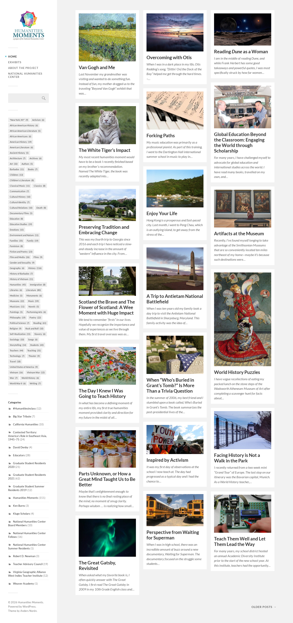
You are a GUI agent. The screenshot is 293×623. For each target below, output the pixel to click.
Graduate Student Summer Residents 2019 (26, 488)
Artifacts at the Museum (239, 233)
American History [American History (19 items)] (21, 142)
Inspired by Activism (167, 460)
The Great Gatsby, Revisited (97, 565)
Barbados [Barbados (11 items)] (17, 169)
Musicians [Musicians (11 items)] (17, 306)
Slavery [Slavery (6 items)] (39, 334)
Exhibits (14, 62)
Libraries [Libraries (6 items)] (16, 290)
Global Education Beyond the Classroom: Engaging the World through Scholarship (240, 143)
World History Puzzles (237, 372)
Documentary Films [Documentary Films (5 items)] (21, 213)
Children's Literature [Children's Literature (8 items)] (22, 180)
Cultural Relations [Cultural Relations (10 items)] (21, 207)
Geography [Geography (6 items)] (17, 268)
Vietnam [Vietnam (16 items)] (16, 372)
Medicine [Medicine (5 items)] (16, 295)
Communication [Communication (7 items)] (19, 191)
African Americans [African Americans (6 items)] (20, 136)
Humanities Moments (25, 497)
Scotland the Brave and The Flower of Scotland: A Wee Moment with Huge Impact (107, 307)
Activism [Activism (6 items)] (38, 120)
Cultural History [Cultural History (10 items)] (20, 196)
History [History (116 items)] (35, 268)
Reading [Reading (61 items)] (39, 323)
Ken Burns (19, 505)
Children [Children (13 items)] (16, 174)
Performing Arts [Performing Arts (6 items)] (36, 312)
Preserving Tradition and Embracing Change (104, 229)
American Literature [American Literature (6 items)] (21, 147)
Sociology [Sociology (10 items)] (17, 339)
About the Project (23, 68)
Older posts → (263, 607)
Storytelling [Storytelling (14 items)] (18, 345)
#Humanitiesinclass (24, 408)
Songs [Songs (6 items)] (32, 339)
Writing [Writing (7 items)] (35, 383)
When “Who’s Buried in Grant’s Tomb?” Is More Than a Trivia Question (170, 385)
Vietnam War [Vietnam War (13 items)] (36, 372)
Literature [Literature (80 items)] (33, 290)
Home (12, 56)
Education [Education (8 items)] (16, 218)
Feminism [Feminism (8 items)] (16, 246)
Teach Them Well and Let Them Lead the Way (240, 541)
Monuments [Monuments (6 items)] (34, 295)
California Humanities (25, 424)
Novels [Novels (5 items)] (33, 306)
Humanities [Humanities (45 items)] (18, 284)
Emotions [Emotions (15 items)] (17, 229)
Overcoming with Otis (169, 57)
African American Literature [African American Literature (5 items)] (25, 131)
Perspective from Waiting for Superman (172, 534)
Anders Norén (28, 610)
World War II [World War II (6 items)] (18, 383)
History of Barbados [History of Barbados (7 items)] (21, 273)
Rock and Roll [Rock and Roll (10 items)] (34, 328)
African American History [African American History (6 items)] (24, 125)
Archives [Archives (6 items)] (36, 158)
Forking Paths (160, 135)
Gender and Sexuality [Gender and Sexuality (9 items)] (22, 262)
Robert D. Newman (24, 556)
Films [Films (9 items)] (38, 257)
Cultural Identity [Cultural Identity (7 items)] (20, 202)
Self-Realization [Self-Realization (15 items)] (20, 334)
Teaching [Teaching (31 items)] (34, 350)
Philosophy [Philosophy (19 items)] (17, 317)
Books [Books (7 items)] (32, 169)
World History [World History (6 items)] (30, 378)
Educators (19, 455)
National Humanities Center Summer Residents (27, 546)
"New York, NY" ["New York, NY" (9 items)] (19, 120)
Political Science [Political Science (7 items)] (19, 323)
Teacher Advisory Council (28, 564)
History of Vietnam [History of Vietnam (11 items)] (21, 279)
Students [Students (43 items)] (37, 345)
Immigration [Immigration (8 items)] (37, 284)
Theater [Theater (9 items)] (34, 356)
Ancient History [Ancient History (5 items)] (19, 152)
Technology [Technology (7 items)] (17, 356)
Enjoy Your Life (161, 213)
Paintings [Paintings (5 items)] (16, 312)
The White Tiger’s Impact (104, 150)
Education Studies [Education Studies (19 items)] (21, 224)
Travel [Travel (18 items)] (15, 361)
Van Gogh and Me (97, 67)
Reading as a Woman (241, 51)
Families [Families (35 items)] (16, 240)
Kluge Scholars (21, 513)
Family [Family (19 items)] (32, 240)
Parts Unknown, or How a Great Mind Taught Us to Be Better (107, 479)
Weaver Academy (23, 583)
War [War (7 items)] (13, 378)
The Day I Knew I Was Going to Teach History (102, 393)
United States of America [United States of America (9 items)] (24, 367)
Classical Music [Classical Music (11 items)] (20, 185)
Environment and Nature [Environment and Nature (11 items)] (24, 235)
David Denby (20, 447)
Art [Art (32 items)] (13, 163)
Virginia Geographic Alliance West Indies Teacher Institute (27, 573)
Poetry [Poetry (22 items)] (35, 317)
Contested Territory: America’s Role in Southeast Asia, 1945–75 (27, 436)
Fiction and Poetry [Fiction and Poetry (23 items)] (21, 251)
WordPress (29, 606)
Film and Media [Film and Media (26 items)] (20, 257)
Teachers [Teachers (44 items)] (16, 350)
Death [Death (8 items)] (41, 207)
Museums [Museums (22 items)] (17, 301)
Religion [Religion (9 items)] (15, 328)
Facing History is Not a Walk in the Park (237, 457)
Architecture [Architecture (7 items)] (17, 158)
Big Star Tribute (22, 416)
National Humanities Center (25, 75)
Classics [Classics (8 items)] (39, 185)
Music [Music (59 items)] (33, 301)
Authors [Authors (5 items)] (27, 163)
